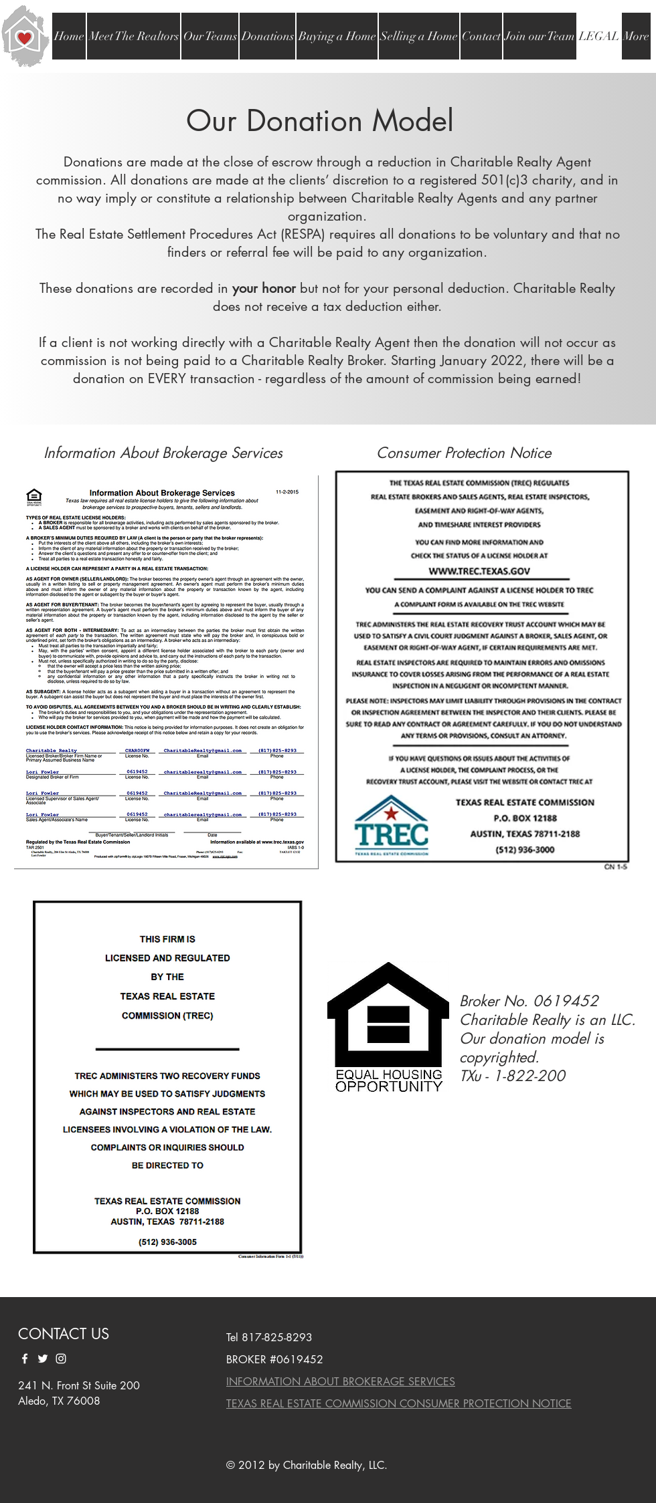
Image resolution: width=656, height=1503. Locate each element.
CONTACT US (63, 1333)
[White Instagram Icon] (61, 1358)
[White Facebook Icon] (24, 1358)
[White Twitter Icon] (43, 1358)
